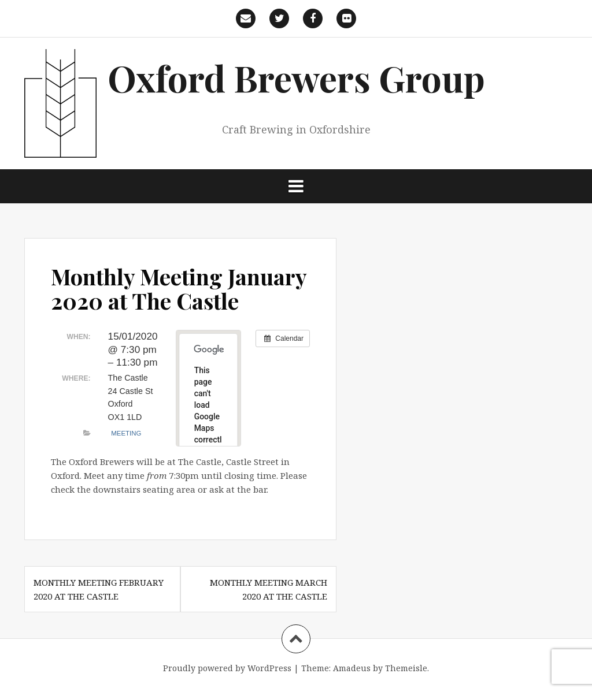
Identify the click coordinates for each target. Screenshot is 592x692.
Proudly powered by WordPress (227, 668)
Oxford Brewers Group (296, 78)
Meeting (126, 433)
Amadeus (352, 668)
